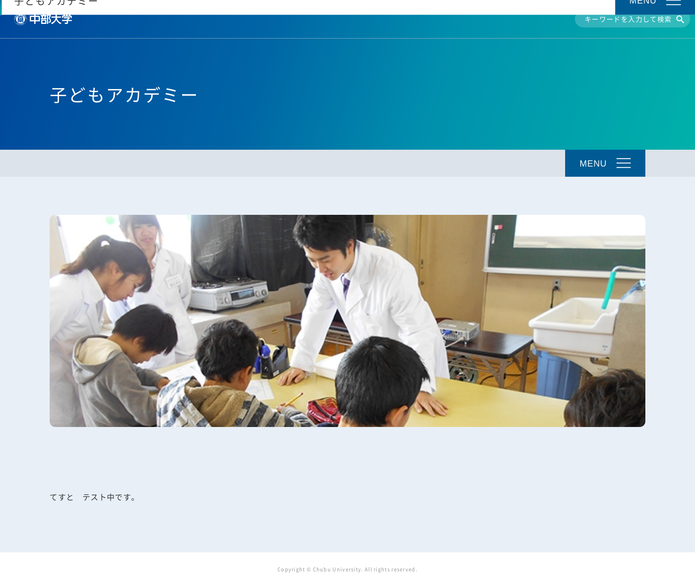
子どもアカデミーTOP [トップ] (87, 164)
